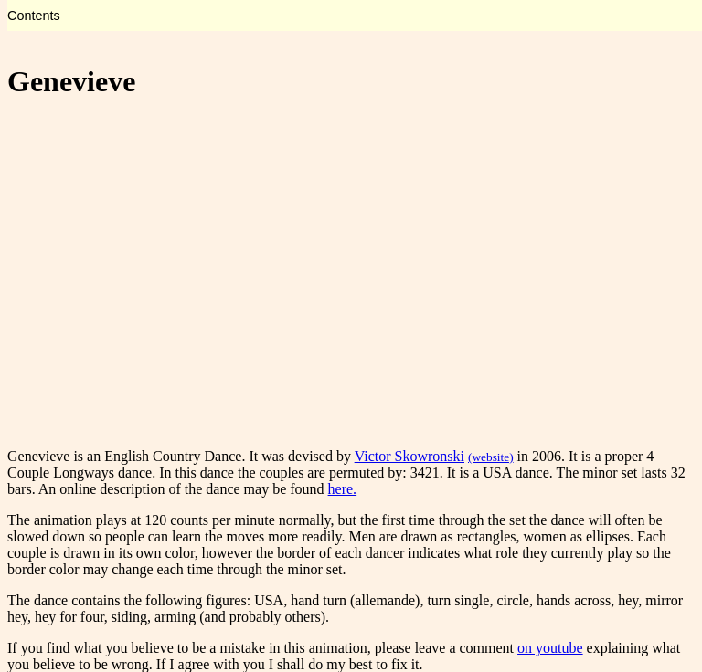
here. (342, 489)
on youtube (550, 648)
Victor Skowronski (409, 456)
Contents (33, 15)
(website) (491, 457)
